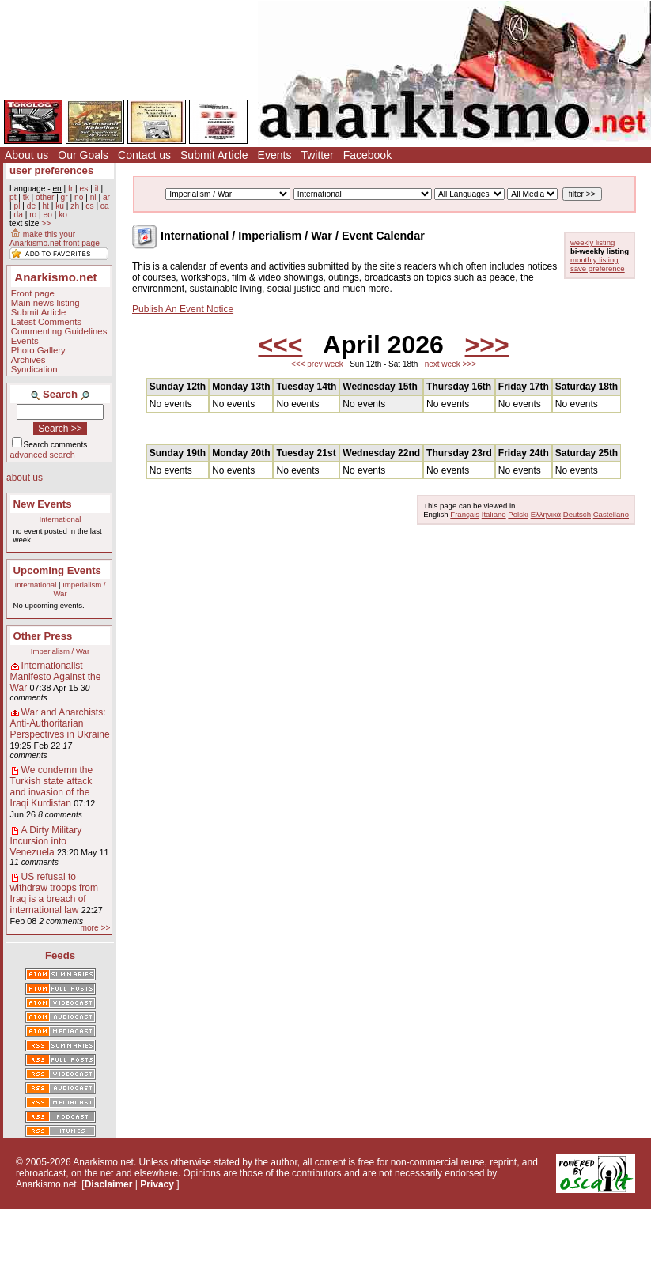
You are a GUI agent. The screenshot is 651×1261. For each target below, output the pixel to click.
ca (104, 206)
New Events (42, 504)
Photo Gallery (38, 350)
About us (26, 155)
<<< (280, 344)
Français (464, 514)
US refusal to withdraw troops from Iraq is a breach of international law (54, 893)
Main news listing (45, 303)
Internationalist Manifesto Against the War (55, 676)
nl (93, 197)
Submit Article (214, 155)
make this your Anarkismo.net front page (54, 238)
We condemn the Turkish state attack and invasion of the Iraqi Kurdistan (51, 787)
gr (64, 197)
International (60, 519)
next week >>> (450, 364)
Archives (28, 359)
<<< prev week (317, 364)
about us (24, 477)
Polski (518, 514)
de (31, 206)
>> (46, 223)
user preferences (51, 170)
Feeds (60, 955)
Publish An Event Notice (182, 309)
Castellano (611, 514)
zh (74, 206)
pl (16, 206)
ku (59, 206)
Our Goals (83, 155)
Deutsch (577, 514)
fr (70, 188)
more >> (95, 927)
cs (89, 206)
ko (63, 214)
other (45, 197)
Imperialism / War (60, 651)
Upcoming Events (57, 570)
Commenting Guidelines (59, 331)
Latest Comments (46, 322)
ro (32, 214)
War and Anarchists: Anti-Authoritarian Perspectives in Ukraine (60, 723)
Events (275, 155)
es (84, 188)
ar (106, 197)
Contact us (144, 155)
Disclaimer (109, 1184)
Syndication (34, 369)
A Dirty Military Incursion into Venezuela (46, 841)
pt (13, 197)
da (17, 214)
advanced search (42, 454)
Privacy (157, 1184)
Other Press (43, 636)
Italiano (494, 514)
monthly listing (594, 259)
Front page (33, 293)
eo (48, 214)
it (97, 188)
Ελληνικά (546, 514)
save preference (597, 268)
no (78, 197)
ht (45, 206)
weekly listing (592, 242)
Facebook (367, 155)
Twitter (317, 155)
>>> (487, 344)
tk (26, 197)
